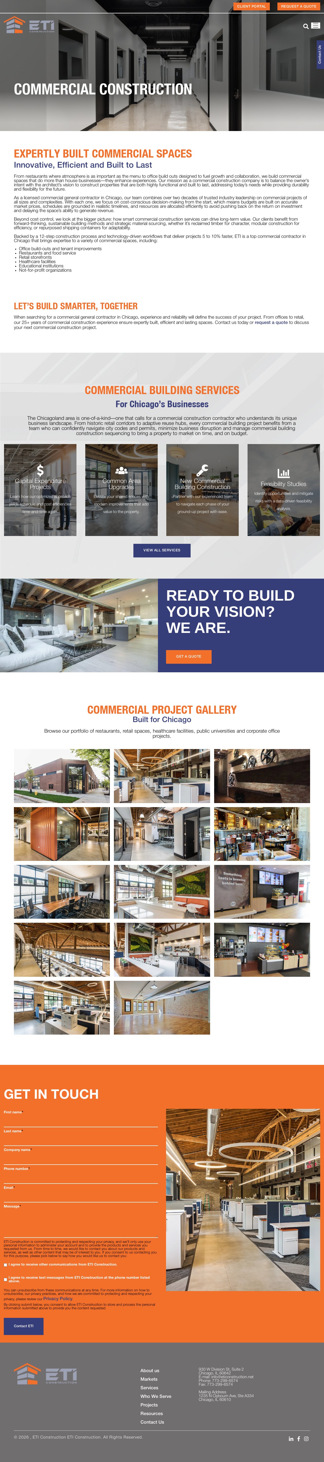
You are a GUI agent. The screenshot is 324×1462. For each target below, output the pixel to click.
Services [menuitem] (149, 1388)
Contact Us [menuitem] (152, 1422)
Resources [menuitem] (151, 1414)
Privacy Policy (57, 1299)
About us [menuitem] (149, 1371)
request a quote (271, 323)
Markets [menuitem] (148, 1379)
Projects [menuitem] (149, 1405)
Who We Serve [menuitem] (155, 1397)
